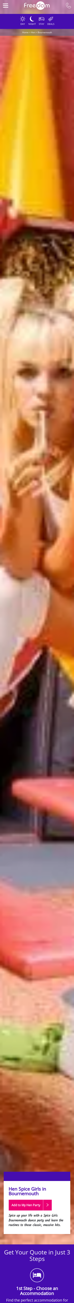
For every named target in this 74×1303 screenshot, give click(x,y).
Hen (33, 32)
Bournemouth (45, 32)
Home (25, 32)
